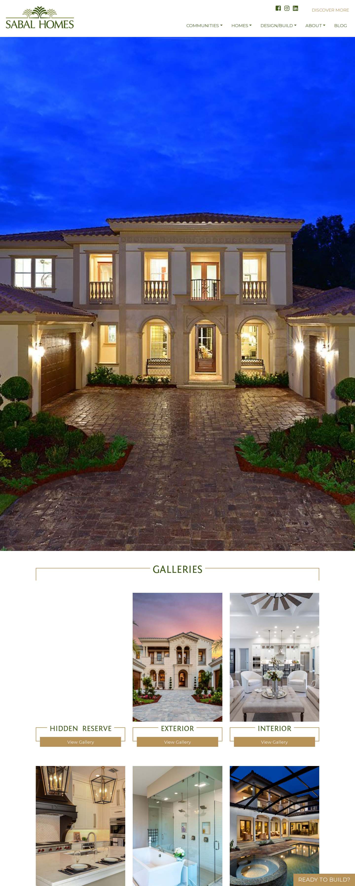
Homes (239, 27)
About (313, 27)
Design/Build (277, 27)
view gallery (80, 740)
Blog (340, 27)
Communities (202, 27)
